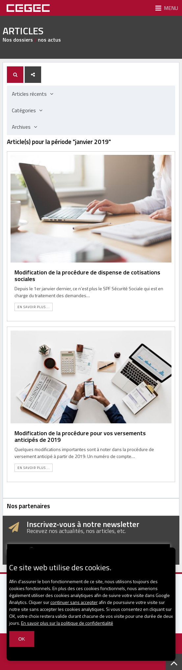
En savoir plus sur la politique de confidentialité (67, 622)
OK (21, 639)
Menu (166, 8)
